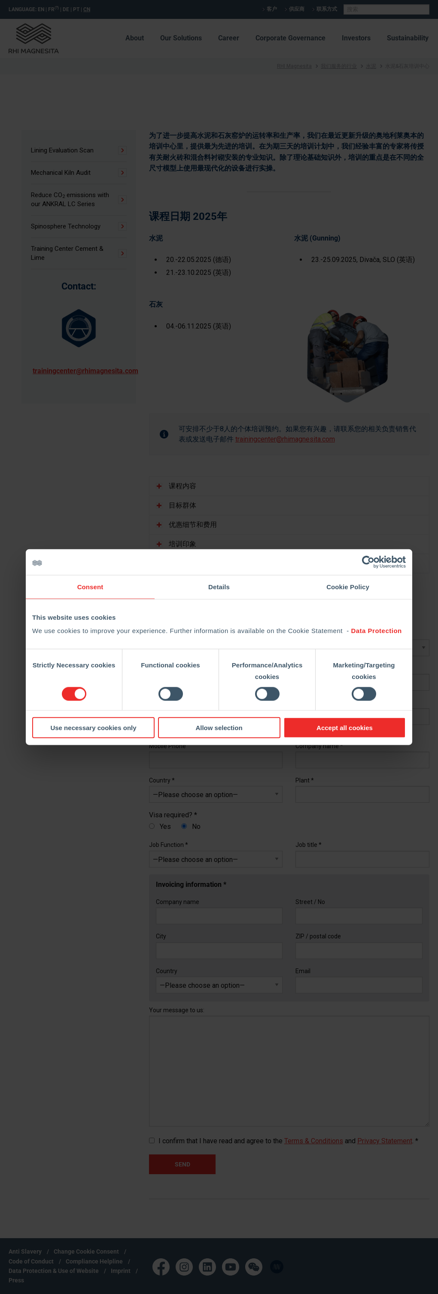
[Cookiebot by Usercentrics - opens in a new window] (368, 561)
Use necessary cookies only (93, 727)
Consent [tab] (90, 586)
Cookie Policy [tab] (347, 586)
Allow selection (218, 727)
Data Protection (376, 630)
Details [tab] (219, 586)
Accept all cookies (344, 727)
